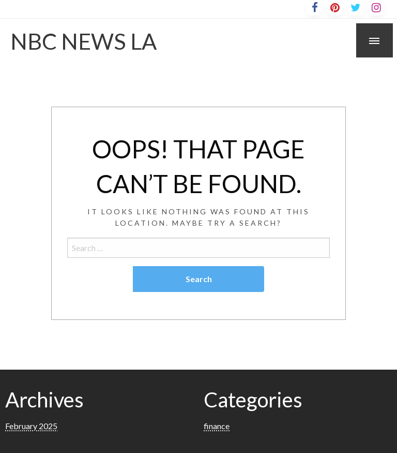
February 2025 (31, 426)
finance (217, 426)
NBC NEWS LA (83, 40)
